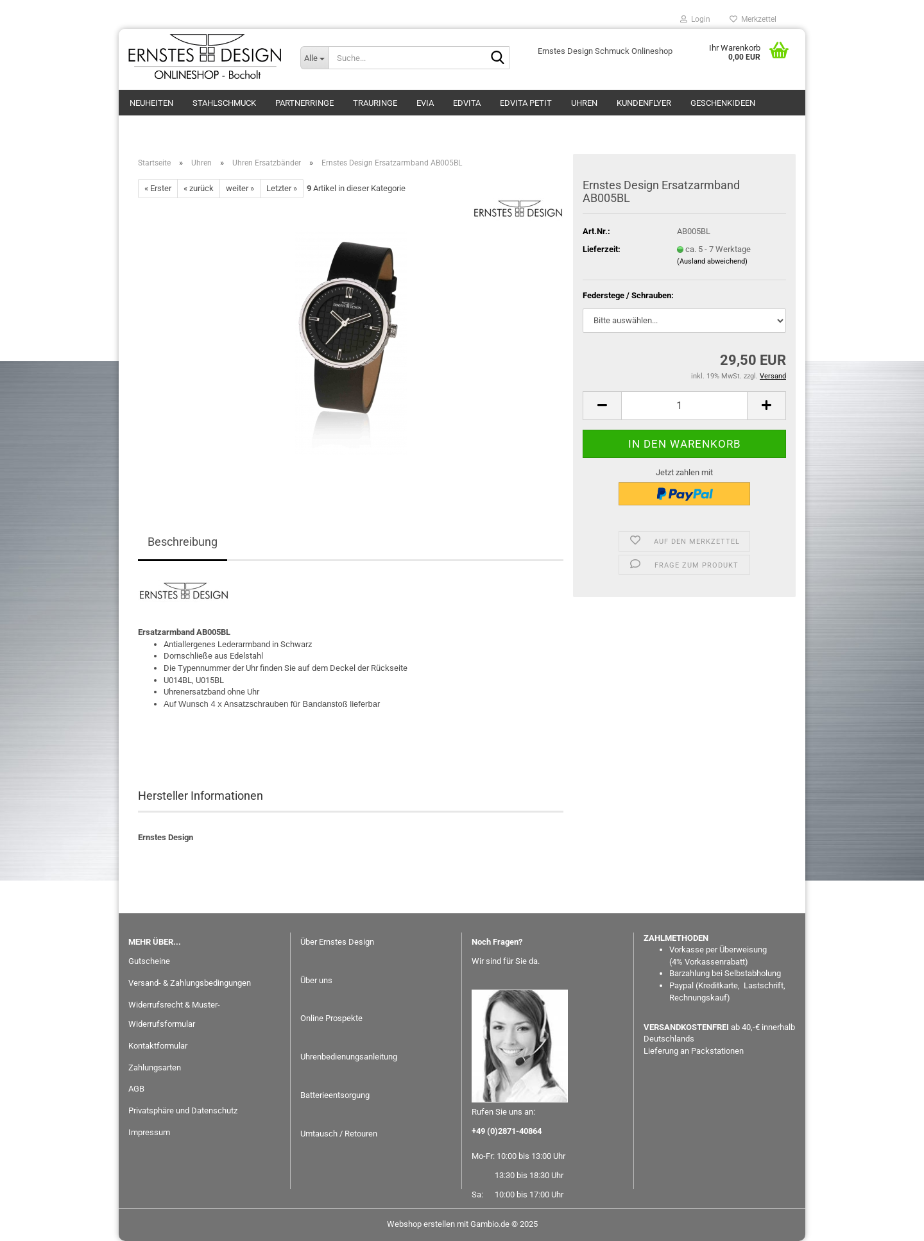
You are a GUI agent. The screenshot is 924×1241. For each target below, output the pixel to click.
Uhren (584, 103)
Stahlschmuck (224, 103)
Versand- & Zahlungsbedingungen (189, 983)
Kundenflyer (644, 103)
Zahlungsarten (154, 1067)
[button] (602, 405)
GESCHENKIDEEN (722, 103)
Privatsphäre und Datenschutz (182, 1110)
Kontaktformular (157, 1046)
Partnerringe (304, 103)
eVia (425, 103)
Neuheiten (151, 103)
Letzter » (281, 188)
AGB (136, 1088)
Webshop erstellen (421, 1224)
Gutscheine (149, 961)
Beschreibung (183, 541)
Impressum (149, 1132)
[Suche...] (314, 57)
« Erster (157, 188)
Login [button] (695, 19)
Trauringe (375, 103)
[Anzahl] (684, 405)
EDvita (467, 103)
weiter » (240, 188)
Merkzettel (753, 19)
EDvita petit (526, 103)
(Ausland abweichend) (712, 261)
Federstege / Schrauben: (628, 295)
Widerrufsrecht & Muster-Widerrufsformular (174, 1014)
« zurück (199, 188)
